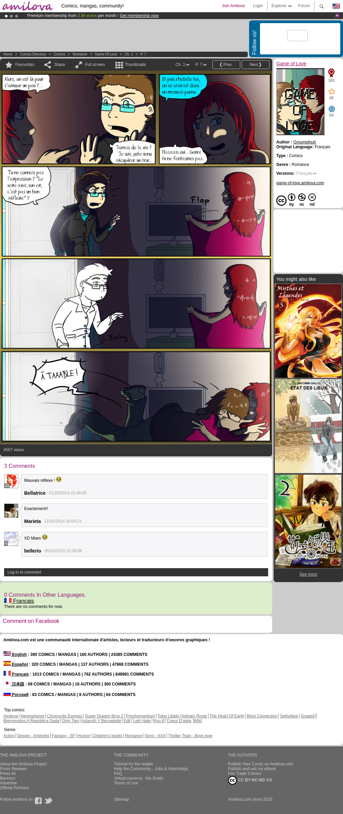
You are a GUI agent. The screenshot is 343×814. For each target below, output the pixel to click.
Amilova (10, 716)
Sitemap (121, 799)
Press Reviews (13, 768)
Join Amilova (233, 5)
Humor (84, 735)
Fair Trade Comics (244, 773)
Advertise (8, 783)
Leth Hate (142, 720)
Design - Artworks (33, 735)
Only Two (70, 720)
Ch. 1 (129, 54)
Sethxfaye (289, 716)
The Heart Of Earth (227, 716)
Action (9, 735)
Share (59, 64)
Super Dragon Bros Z (104, 716)
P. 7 (143, 54)
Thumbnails (135, 64)
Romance (80, 54)
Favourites (24, 64)
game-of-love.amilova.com (300, 183)
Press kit (8, 773)
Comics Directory (33, 54)
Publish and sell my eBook (252, 768)
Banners (7, 778)
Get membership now (139, 15)
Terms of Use (126, 783)
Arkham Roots (194, 716)
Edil (127, 720)
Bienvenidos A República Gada (31, 720)
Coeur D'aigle (180, 720)
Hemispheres (32, 716)
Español (15, 664)
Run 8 (158, 720)
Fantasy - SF (63, 735)
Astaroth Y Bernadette (101, 720)
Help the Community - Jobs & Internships (151, 768)
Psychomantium (140, 716)
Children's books (107, 735)
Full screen (95, 64)
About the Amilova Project (23, 764)
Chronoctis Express (64, 716)
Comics (59, 54)
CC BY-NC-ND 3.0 (250, 780)
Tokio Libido (168, 716)
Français (19, 601)
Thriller (175, 735)
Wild (197, 720)
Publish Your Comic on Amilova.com (260, 764)
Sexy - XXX (155, 735)
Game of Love (106, 54)
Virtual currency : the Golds (138, 778)
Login (258, 5)
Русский (16, 694)
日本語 (13, 684)
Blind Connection (262, 716)
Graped (307, 716)
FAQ (118, 773)
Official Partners (14, 787)
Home (8, 54)
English (15, 654)
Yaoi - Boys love (197, 735)
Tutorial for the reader (133, 764)
